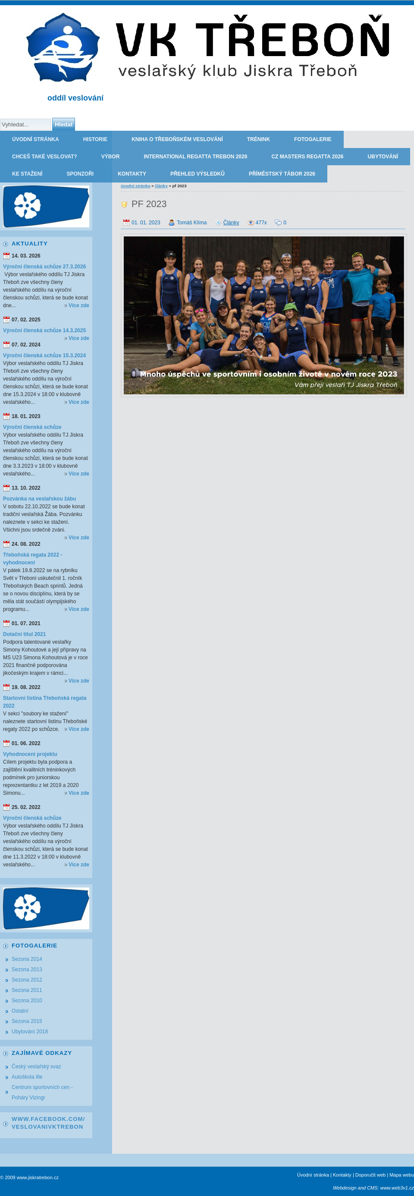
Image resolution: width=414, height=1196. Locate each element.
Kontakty (132, 174)
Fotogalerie (312, 139)
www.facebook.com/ (48, 1119)
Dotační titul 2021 (24, 634)
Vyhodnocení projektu (30, 754)
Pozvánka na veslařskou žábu (39, 499)
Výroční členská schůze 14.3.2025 (44, 330)
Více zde (79, 305)
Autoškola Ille (27, 1077)
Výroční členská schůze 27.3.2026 (44, 267)
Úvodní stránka (35, 139)
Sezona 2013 (27, 969)
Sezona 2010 (27, 1001)
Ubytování (383, 157)
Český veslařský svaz (36, 1067)
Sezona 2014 (27, 959)
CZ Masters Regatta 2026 (307, 157)
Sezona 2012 (27, 980)
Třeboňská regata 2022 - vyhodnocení (32, 559)
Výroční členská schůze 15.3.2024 (44, 356)
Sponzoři (80, 174)
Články (161, 185)
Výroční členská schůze (32, 427)
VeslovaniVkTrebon (47, 1127)
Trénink (258, 139)
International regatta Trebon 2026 (195, 157)
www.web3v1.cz (397, 1187)
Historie (95, 139)
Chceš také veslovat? (44, 157)
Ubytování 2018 (30, 1032)
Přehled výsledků (197, 174)
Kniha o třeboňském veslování (177, 139)
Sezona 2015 (27, 1021)
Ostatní (20, 1011)
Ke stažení (27, 174)
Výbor (110, 157)
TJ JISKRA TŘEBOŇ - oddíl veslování (363, 13)
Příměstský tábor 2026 (282, 174)
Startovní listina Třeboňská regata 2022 (44, 702)
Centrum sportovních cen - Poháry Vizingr (42, 1092)
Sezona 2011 (27, 990)
